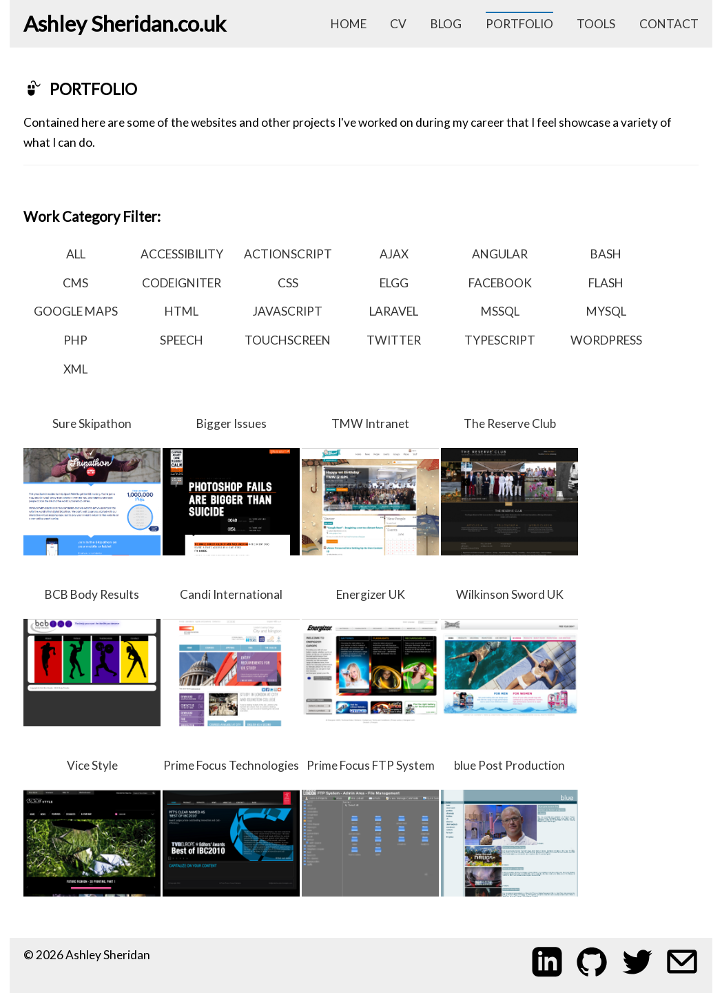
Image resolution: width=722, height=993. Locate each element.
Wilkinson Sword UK (509, 656)
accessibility (182, 254)
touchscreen (288, 340)
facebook (500, 283)
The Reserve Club (509, 485)
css (288, 283)
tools (596, 24)
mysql (606, 311)
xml (75, 369)
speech (181, 340)
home (349, 24)
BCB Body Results (92, 656)
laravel (393, 311)
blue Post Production (509, 827)
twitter (394, 340)
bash (605, 254)
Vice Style (92, 827)
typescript (499, 340)
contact (669, 24)
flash (605, 283)
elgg (394, 283)
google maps (76, 311)
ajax (394, 254)
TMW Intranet (370, 485)
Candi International (231, 656)
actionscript (288, 254)
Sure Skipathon (92, 485)
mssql (500, 311)
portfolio (519, 24)
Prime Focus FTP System (370, 827)
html (181, 311)
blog (446, 24)
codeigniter (181, 283)
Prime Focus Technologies (231, 827)
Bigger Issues (231, 485)
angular (500, 254)
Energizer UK (370, 656)
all (75, 254)
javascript (287, 311)
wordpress (606, 340)
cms (75, 283)
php (75, 340)
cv (398, 24)
